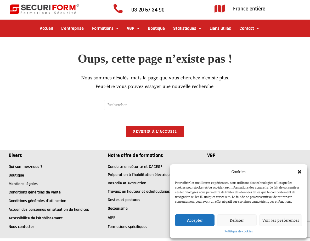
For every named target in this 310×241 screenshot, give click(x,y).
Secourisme (118, 208)
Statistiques (187, 28)
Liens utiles (220, 28)
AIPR (112, 217)
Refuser (237, 220)
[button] (299, 171)
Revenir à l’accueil (155, 131)
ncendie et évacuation (127, 183)
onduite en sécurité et (129, 166)
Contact (249, 28)
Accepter (195, 220)
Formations (105, 28)
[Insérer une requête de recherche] (155, 105)
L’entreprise (72, 28)
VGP (133, 28)
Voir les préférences (280, 220)
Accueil (46, 28)
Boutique (156, 28)
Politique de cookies (238, 231)
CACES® (155, 166)
